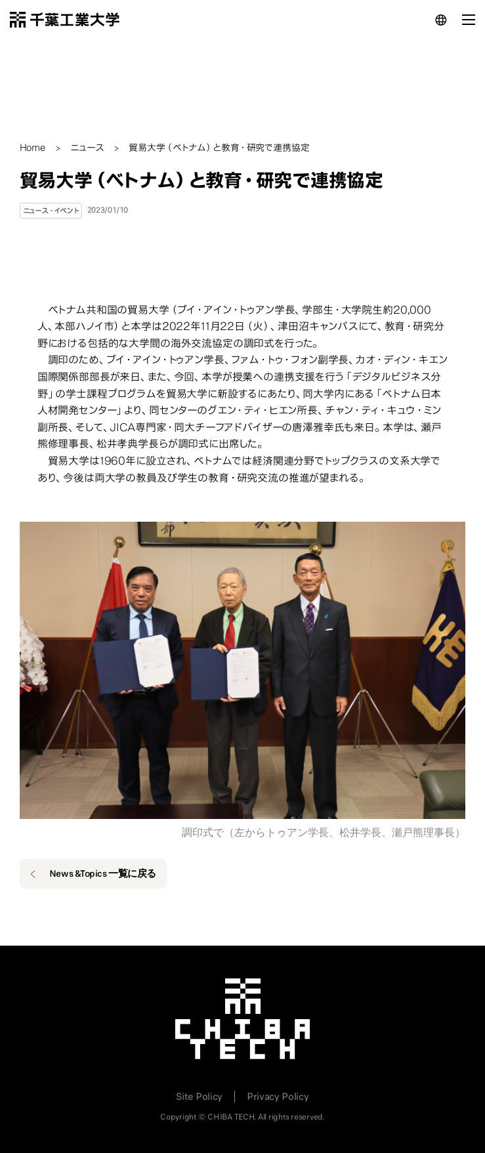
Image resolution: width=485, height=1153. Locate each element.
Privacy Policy (278, 1096)
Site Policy (199, 1096)
